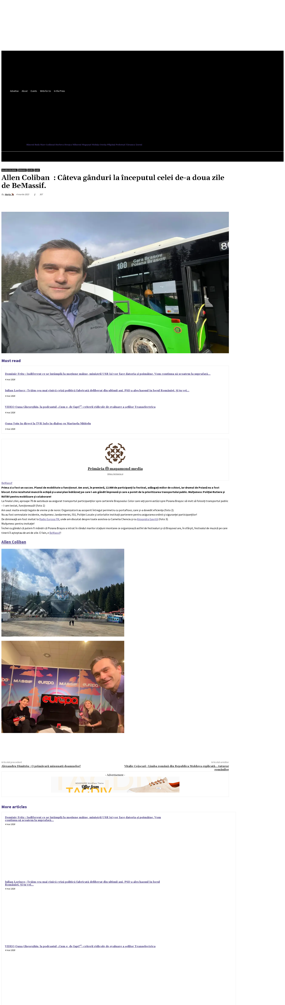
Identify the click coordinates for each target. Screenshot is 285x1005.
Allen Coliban (9, 170)
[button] (160, 126)
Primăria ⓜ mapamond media (115, 469)
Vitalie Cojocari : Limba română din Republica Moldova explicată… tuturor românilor (176, 767)
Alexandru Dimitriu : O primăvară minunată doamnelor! (41, 766)
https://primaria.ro (115, 474)
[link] (6, 483)
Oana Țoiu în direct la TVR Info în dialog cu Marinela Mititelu (48, 423)
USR (37, 170)
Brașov (22, 170)
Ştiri (30, 170)
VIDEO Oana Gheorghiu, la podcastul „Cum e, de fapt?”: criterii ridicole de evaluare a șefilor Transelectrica (80, 407)
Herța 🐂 (9, 194)
